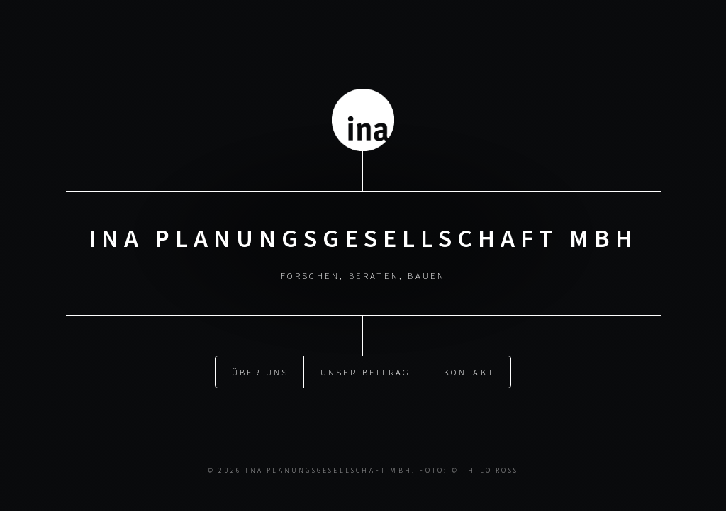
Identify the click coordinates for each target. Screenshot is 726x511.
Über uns (260, 371)
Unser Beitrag (365, 371)
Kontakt (469, 371)
